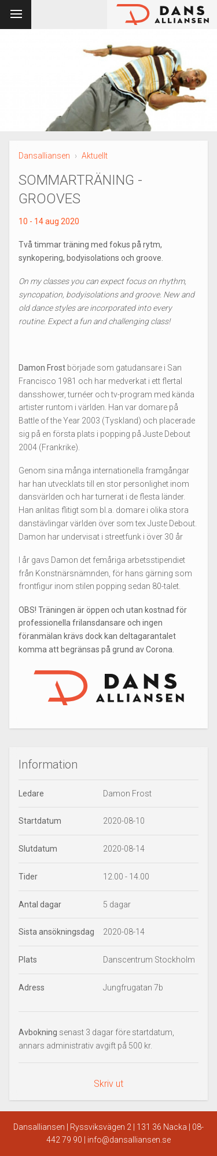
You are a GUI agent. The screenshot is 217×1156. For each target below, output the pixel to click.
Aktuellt (95, 155)
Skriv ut (108, 1083)
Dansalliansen (44, 155)
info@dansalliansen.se (129, 1139)
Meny (13, 12)
